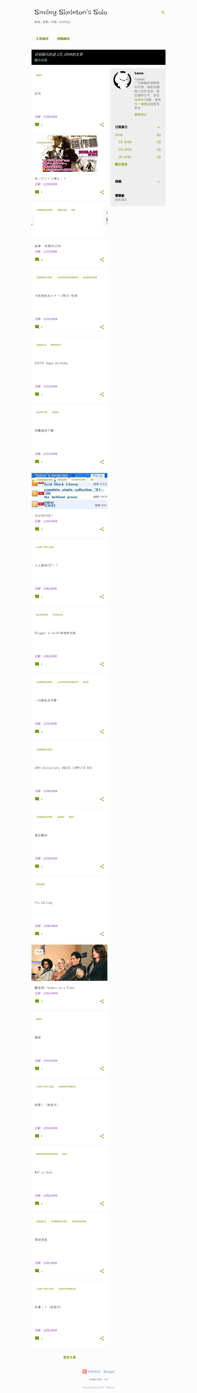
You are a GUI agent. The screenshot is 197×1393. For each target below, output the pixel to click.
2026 (119, 135)
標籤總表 (62, 38)
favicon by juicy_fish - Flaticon (98, 1387)
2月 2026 (125, 149)
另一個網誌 (142, 104)
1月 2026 (124, 157)
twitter (139, 100)
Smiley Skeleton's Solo (71, 12)
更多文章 (69, 1357)
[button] (101, 125)
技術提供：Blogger (98, 1371)
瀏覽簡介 (140, 114)
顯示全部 (41, 60)
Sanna (138, 73)
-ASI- (106, 1379)
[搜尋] (163, 12)
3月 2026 (125, 142)
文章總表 (41, 38)
